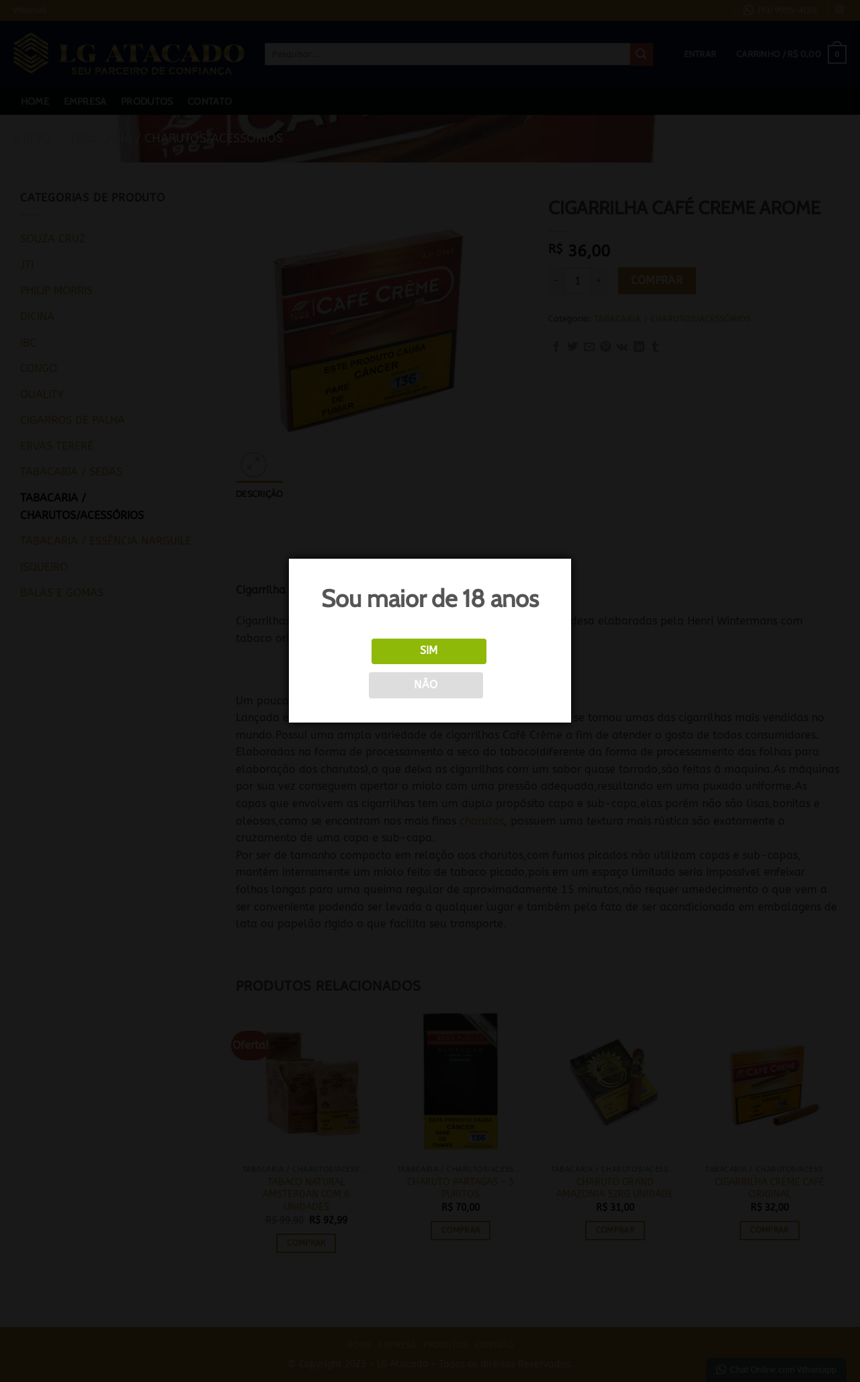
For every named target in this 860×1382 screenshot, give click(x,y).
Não (425, 685)
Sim (429, 651)
